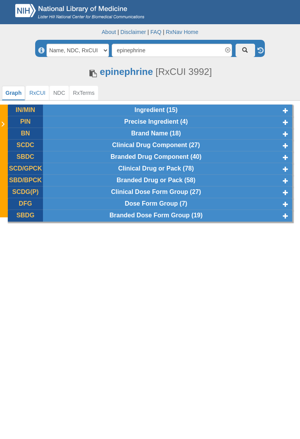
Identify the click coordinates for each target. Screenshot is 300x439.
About (109, 32)
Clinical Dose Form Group (149, 191)
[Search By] (77, 50)
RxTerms (84, 93)
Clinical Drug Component (149, 145)
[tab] (13, 93)
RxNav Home (182, 32)
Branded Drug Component (150, 156)
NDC (59, 93)
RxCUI (37, 93)
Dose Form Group (151, 203)
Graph (13, 93)
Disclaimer (133, 32)
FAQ (155, 32)
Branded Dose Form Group (149, 215)
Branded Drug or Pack (149, 180)
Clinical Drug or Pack (149, 168)
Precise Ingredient (151, 121)
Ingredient (149, 110)
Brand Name (149, 133)
